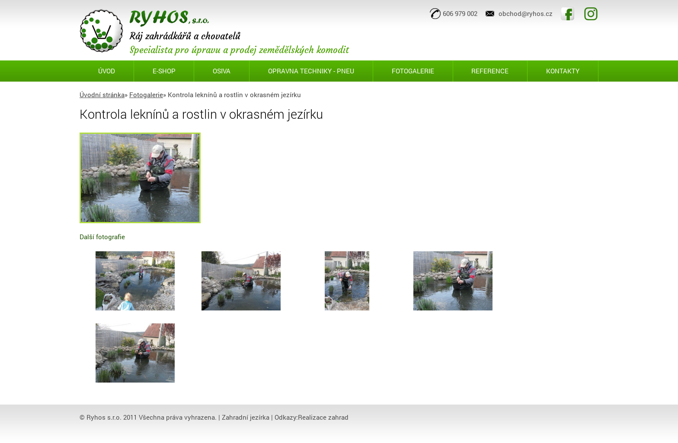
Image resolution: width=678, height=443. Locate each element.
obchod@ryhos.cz (526, 13)
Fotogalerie (146, 94)
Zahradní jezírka (245, 417)
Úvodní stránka (102, 94)
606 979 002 (460, 13)
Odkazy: (286, 417)
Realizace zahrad (323, 417)
